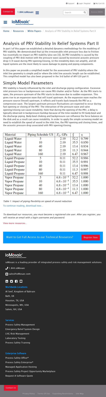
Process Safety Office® (17, 358)
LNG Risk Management (17, 333)
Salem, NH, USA (13, 309)
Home (6, 31)
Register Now (91, 237)
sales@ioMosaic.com (19, 274)
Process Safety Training (17, 342)
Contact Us (8, 11)
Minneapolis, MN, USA (17, 305)
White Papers (34, 31)
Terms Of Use (43, 394)
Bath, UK (9, 296)
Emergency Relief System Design (22, 329)
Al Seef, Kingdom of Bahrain (20, 291)
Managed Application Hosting (21, 367)
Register (87, 3)
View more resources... (15, 223)
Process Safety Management (20, 324)
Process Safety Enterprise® (19, 362)
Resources (18, 31)
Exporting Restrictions (63, 394)
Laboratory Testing (15, 338)
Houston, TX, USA (14, 300)
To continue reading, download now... (23, 205)
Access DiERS (97, 12)
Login (80, 3)
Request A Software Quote (19, 376)
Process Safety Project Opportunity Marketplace (30, 371)
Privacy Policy (28, 394)
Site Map (80, 394)
